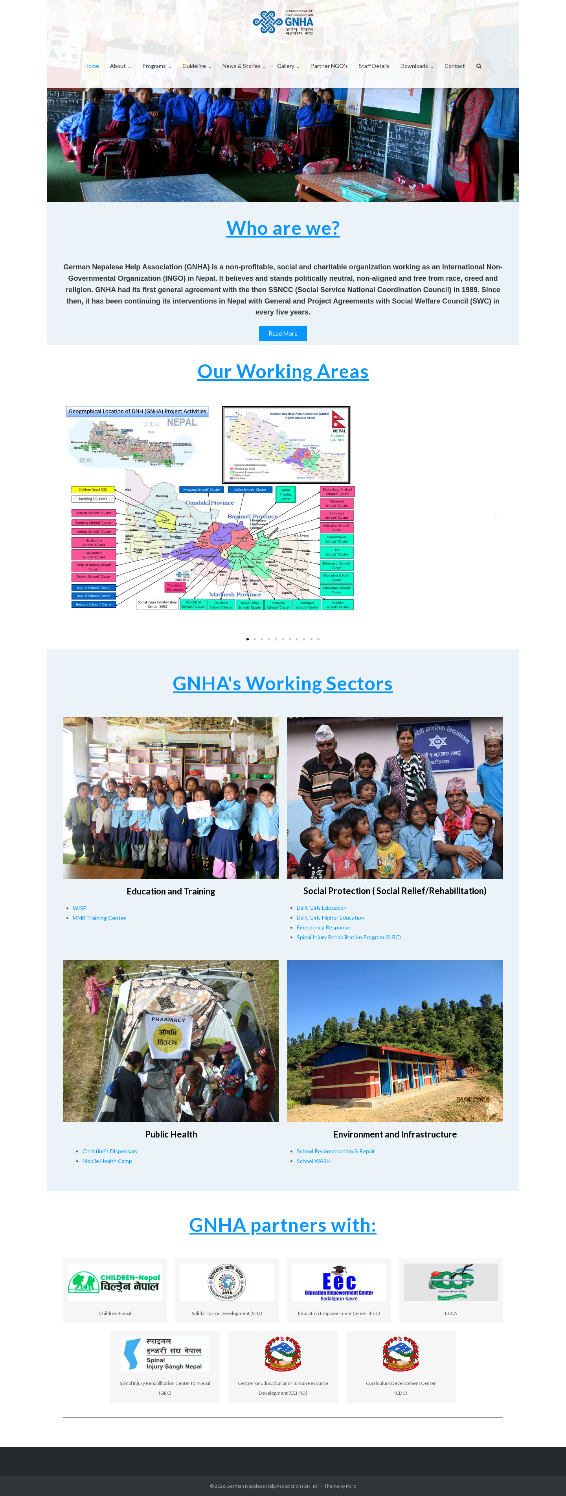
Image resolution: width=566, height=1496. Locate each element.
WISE (79, 908)
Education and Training (171, 891)
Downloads (414, 65)
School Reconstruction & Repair (336, 1151)
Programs (154, 65)
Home (92, 65)
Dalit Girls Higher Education (330, 917)
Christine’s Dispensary (110, 1151)
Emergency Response (323, 927)
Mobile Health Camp (107, 1161)
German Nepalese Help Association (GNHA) (272, 1486)
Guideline (194, 65)
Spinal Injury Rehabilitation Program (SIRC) (349, 937)
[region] (283, 101)
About (118, 65)
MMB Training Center (99, 917)
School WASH (314, 1161)
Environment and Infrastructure (395, 1134)
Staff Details (374, 65)
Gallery (285, 65)
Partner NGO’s (329, 65)
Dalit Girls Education (322, 907)
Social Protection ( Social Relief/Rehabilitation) (395, 890)
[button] (71, 517)
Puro (351, 1486)
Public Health (171, 1134)
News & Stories (241, 65)
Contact (455, 65)
